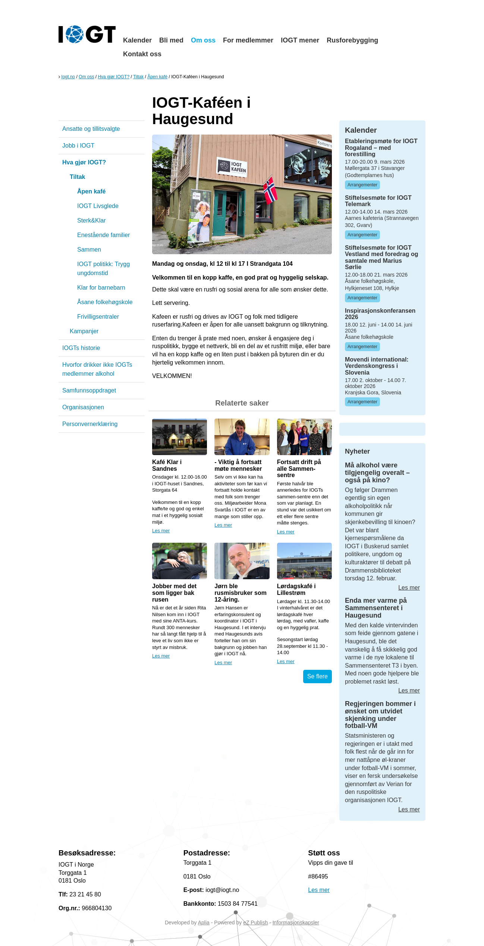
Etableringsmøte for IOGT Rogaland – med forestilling (381, 147)
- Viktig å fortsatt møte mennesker (238, 465)
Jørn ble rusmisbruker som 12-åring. (240, 592)
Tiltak (138, 76)
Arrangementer (362, 184)
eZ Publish (255, 922)
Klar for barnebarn (101, 287)
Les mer (161, 530)
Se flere (317, 676)
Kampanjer (84, 331)
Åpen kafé (157, 76)
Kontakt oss (142, 54)
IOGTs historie (81, 348)
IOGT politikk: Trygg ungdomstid (103, 268)
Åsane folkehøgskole (105, 302)
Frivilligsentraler (98, 316)
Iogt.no (68, 76)
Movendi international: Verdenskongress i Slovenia (377, 366)
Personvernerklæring (90, 424)
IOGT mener (300, 40)
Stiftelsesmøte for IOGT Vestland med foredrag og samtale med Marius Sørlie (381, 258)
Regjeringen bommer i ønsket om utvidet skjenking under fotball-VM (380, 714)
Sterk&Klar (91, 220)
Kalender (137, 40)
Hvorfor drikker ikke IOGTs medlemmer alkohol (97, 369)
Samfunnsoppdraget (89, 390)
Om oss (203, 40)
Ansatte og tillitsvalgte (91, 129)
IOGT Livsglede (98, 206)
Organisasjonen (83, 407)
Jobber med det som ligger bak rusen (174, 592)
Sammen (89, 249)
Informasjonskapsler (296, 922)
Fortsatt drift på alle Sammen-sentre (299, 468)
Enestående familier (103, 235)
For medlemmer (248, 40)
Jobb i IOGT (78, 145)
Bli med (171, 40)
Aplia (204, 922)
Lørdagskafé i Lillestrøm (296, 589)
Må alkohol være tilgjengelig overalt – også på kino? (377, 472)
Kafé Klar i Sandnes (167, 465)
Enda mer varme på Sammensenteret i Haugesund (376, 608)
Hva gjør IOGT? (113, 76)
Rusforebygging (352, 40)
